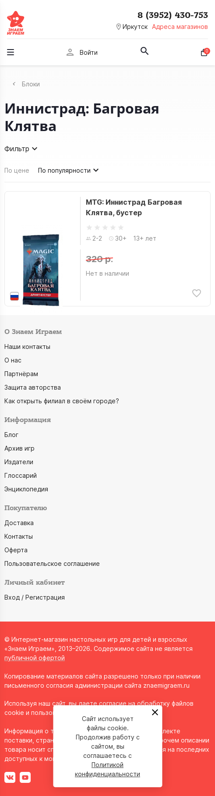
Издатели (18, 462)
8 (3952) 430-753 (172, 15)
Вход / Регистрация (34, 597)
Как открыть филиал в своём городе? (61, 401)
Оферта (16, 550)
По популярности (69, 170)
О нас (12, 360)
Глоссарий (20, 475)
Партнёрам (21, 373)
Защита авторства (32, 387)
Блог (11, 434)
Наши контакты (27, 346)
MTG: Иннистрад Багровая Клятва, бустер (134, 207)
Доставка (19, 522)
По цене (16, 170)
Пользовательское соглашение (52, 563)
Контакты (18, 536)
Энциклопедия (26, 489)
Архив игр (19, 448)
